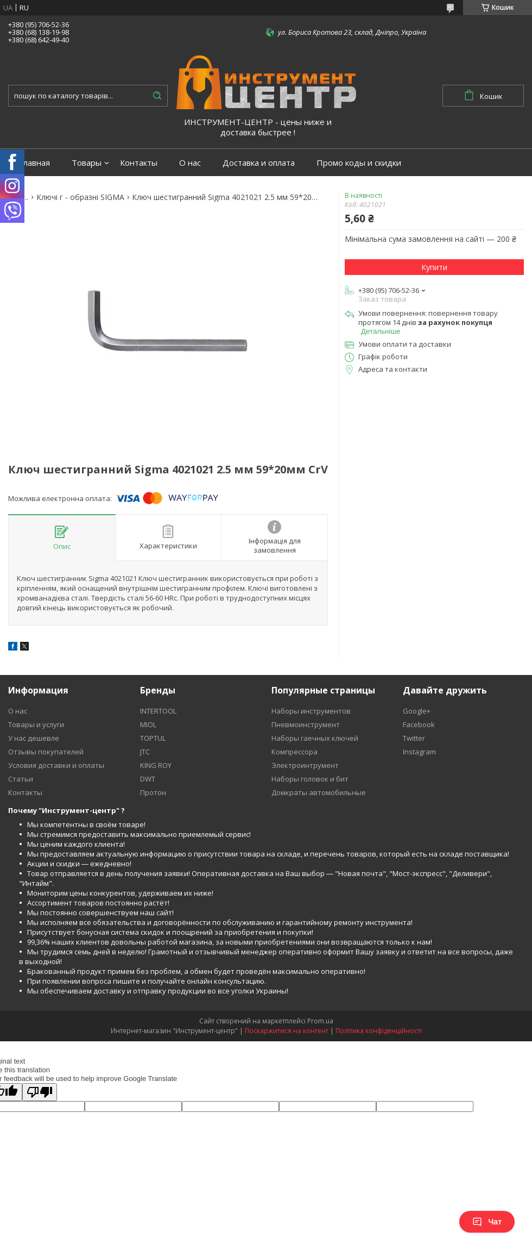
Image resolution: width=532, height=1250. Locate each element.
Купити (434, 267)
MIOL (148, 724)
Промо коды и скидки (358, 163)
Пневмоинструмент (305, 724)
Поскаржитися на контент (286, 1030)
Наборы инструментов (311, 711)
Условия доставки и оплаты (56, 765)
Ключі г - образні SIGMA (80, 197)
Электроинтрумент (305, 765)
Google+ (416, 711)
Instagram (419, 752)
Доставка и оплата (259, 163)
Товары (87, 163)
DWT (147, 779)
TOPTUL (153, 738)
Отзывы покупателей (46, 752)
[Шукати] (157, 96)
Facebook (419, 724)
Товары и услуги (36, 724)
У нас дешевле (33, 738)
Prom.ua (320, 1021)
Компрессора (294, 752)
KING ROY (156, 765)
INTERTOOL (158, 711)
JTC (145, 752)
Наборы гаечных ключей (314, 738)
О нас (190, 163)
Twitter (414, 738)
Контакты (138, 163)
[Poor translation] (39, 1092)
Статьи (20, 779)
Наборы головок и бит (310, 779)
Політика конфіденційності (378, 1030)
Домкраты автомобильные (318, 792)
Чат (487, 1222)
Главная (34, 163)
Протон (153, 792)
